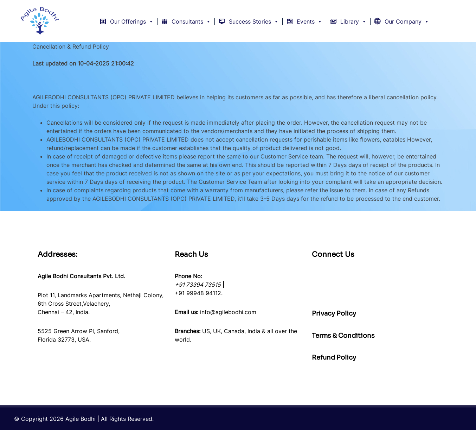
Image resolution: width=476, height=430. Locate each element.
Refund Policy (334, 357)
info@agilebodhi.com (228, 312)
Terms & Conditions (343, 335)
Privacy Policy (334, 313)
